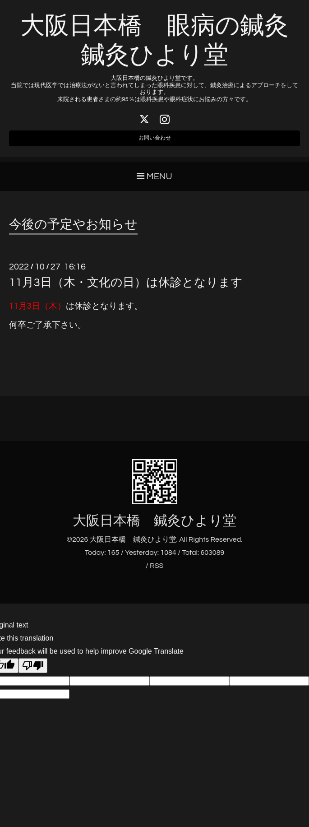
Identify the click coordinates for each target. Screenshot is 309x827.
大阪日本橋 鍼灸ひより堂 (154, 527)
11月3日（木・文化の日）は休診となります (126, 289)
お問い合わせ (154, 142)
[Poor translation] (32, 671)
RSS (156, 572)
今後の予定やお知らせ (73, 231)
